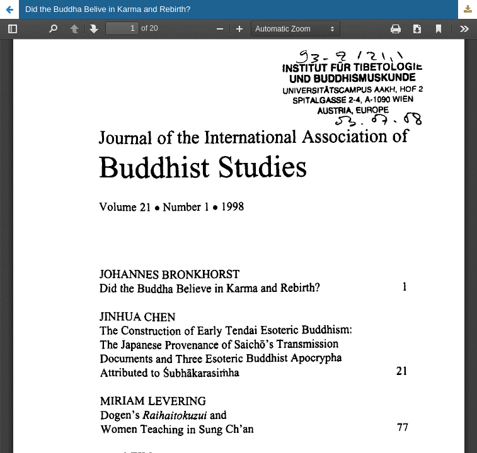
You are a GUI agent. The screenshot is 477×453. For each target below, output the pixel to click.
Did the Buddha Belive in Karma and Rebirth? (107, 9)
